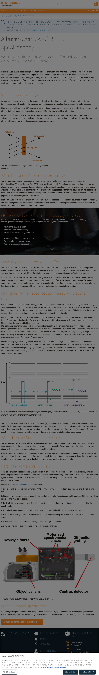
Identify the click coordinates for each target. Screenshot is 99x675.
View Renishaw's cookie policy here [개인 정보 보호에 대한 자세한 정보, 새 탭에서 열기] (55, 670)
